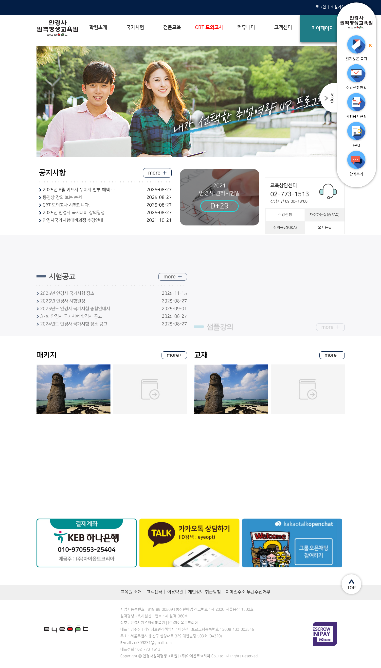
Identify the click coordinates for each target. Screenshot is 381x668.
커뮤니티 (246, 27)
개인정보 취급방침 (204, 592)
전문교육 (172, 27)
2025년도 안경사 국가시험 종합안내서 (75, 330)
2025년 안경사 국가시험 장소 (67, 315)
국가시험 (135, 27)
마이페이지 (322, 28)
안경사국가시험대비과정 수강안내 (73, 222)
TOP (351, 587)
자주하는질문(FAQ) (324, 228)
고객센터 (283, 27)
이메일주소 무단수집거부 (248, 592)
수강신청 (285, 228)
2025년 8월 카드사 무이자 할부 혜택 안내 (80, 192)
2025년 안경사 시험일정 (62, 323)
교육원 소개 (131, 592)
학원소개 (98, 27)
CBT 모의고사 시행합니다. (66, 207)
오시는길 (325, 241)
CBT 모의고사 (209, 27)
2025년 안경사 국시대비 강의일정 (74, 215)
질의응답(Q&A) (285, 241)
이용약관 (175, 592)
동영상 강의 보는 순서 (62, 200)
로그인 (321, 7)
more (154, 175)
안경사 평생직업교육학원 (57, 28)
